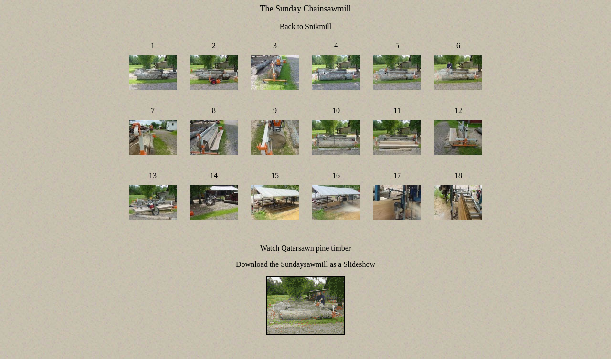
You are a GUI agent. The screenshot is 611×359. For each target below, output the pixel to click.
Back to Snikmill (305, 26)
